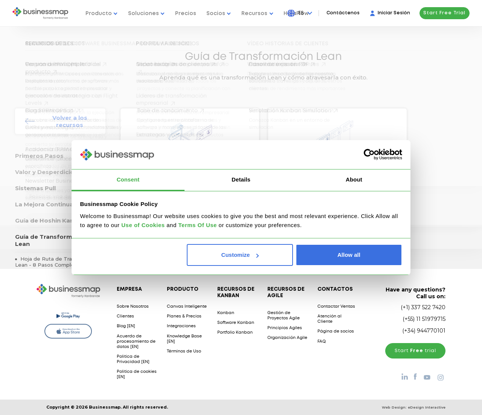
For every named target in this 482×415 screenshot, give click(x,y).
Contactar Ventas (336, 306)
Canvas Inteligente (187, 306)
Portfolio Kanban (235, 332)
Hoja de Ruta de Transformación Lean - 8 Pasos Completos (59, 262)
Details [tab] (241, 179)
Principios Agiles (284, 328)
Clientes (125, 316)
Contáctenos (343, 13)
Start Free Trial (444, 13)
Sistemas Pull (35, 188)
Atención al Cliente (329, 318)
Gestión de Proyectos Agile (283, 315)
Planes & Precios (184, 316)
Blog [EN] (126, 326)
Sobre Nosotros (133, 306)
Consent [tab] (128, 179)
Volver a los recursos (69, 121)
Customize (240, 255)
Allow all (348, 255)
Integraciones (181, 326)
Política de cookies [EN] (137, 374)
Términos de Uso (184, 351)
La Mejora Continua (44, 204)
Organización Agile (287, 338)
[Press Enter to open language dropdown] (305, 13)
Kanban (225, 313)
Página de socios (335, 331)
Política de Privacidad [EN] (133, 359)
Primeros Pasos (39, 155)
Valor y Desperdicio (44, 171)
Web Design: (413, 407)
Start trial (415, 351)
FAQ (321, 341)
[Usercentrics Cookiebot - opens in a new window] (369, 154)
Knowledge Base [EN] (184, 338)
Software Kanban (235, 323)
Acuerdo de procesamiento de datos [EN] (136, 341)
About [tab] (354, 179)
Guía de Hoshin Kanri (46, 220)
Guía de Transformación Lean (52, 240)
